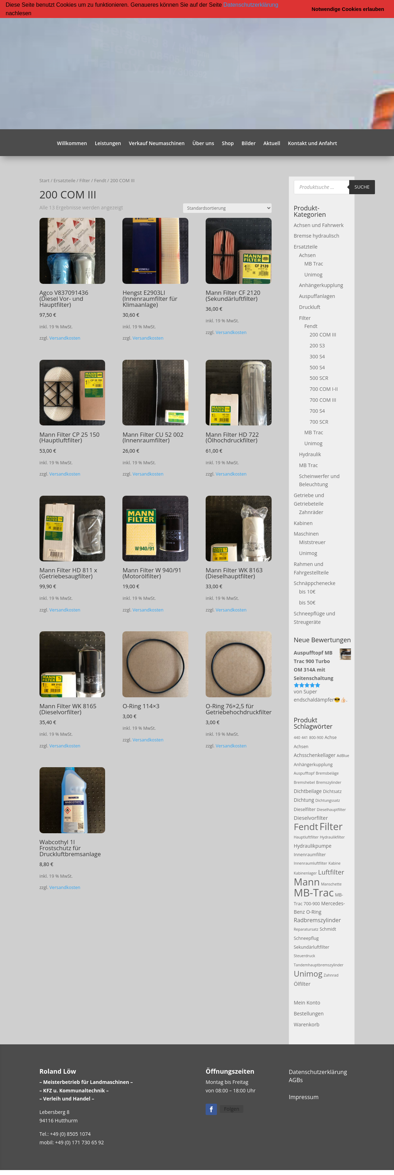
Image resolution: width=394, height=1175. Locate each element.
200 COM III (323, 334)
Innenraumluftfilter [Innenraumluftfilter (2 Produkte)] (310, 863)
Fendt (100, 180)
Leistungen (108, 143)
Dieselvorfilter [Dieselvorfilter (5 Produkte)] (311, 817)
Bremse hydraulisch (316, 235)
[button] (34, 14)
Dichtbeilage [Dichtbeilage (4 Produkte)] (308, 790)
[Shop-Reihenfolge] (227, 208)
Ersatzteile (64, 180)
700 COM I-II (324, 389)
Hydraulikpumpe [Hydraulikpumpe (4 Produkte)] (313, 845)
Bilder (249, 143)
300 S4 (317, 356)
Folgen (231, 1108)
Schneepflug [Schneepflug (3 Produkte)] (306, 938)
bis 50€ (307, 602)
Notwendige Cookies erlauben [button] (348, 9)
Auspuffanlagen (317, 295)
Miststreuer (312, 542)
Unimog (313, 274)
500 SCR (319, 378)
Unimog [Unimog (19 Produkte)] (308, 973)
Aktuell (271, 143)
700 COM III (323, 399)
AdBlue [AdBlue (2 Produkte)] (343, 755)
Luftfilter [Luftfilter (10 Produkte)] (331, 871)
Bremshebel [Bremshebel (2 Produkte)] (304, 782)
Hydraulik (310, 454)
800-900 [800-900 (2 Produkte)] (316, 737)
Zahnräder (311, 511)
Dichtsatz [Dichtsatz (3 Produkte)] (332, 791)
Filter (84, 180)
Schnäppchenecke (314, 583)
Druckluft (309, 306)
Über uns (203, 143)
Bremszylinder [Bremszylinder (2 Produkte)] (328, 782)
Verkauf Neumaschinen (156, 143)
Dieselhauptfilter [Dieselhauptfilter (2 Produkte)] (331, 809)
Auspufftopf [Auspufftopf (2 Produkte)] (304, 773)
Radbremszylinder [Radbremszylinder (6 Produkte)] (317, 920)
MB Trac (313, 263)
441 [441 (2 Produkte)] (305, 737)
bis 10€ (307, 591)
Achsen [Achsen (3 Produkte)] (301, 746)
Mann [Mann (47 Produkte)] (307, 881)
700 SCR (319, 421)
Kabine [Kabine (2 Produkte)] (334, 863)
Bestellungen (309, 1013)
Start (45, 180)
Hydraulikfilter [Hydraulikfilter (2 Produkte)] (332, 836)
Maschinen (306, 533)
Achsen (307, 254)
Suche (362, 186)
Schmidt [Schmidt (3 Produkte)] (328, 929)
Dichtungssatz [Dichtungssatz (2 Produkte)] (327, 800)
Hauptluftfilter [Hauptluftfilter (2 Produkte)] (306, 836)
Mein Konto (307, 1002)
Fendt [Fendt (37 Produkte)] (306, 826)
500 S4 (317, 367)
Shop (228, 143)
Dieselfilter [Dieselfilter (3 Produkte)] (305, 809)
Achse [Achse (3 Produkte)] (331, 737)
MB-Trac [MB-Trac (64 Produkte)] (314, 892)
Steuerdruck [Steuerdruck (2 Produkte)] (304, 955)
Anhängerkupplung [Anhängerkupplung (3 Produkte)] (313, 764)
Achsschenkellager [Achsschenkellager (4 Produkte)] (314, 754)
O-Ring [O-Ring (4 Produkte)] (313, 911)
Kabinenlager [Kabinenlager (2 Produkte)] (305, 872)
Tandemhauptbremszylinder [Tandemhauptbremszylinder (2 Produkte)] (319, 964)
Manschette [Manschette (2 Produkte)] (331, 883)
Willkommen (72, 143)
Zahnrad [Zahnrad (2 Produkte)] (331, 974)
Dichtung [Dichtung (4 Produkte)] (304, 799)
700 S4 (317, 410)
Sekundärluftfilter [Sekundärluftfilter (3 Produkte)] (311, 947)
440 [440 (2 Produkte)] (297, 737)
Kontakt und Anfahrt (312, 143)
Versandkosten (64, 338)
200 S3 (317, 345)
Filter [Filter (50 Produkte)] (331, 826)
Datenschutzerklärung (250, 5)
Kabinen (303, 522)
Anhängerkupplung (321, 285)
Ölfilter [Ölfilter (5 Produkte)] (302, 983)
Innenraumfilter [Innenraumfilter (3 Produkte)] (310, 854)
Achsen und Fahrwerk (319, 224)
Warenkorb (307, 1024)
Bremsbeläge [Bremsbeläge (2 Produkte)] (327, 773)
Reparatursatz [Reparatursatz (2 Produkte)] (306, 928)
